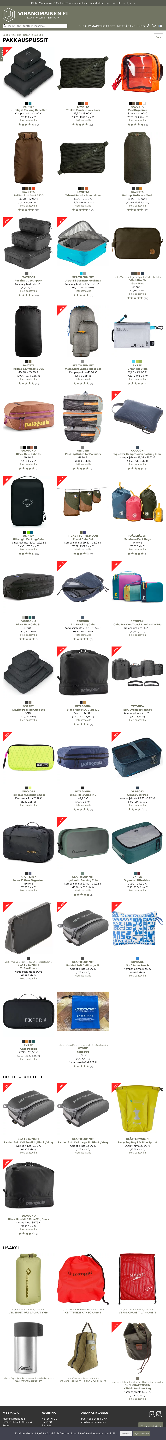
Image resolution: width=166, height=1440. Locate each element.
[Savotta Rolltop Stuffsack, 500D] (28, 346)
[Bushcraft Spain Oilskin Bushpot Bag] (137, 1362)
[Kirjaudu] (148, 26)
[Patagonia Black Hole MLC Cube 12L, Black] (28, 1199)
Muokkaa (125, 1433)
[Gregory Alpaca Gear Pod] (137, 773)
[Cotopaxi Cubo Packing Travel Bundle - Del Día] (137, 602)
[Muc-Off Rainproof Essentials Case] (28, 773)
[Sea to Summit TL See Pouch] (28, 942)
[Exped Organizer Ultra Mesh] (137, 858)
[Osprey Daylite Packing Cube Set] (28, 688)
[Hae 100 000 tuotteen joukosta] (35, 26)
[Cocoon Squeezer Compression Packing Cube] (137, 432)
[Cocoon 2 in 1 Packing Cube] (83, 602)
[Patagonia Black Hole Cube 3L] (28, 602)
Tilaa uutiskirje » (151, 1426)
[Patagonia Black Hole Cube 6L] (28, 432)
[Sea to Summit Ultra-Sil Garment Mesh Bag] (83, 260)
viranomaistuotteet (97, 26)
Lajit (6, 35)
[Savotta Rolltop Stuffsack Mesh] (137, 173)
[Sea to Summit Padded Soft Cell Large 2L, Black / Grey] (83, 1120)
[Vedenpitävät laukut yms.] (28, 1286)
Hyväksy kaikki (141, 1433)
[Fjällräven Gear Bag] (137, 260)
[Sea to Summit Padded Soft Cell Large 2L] (83, 942)
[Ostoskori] (154, 26)
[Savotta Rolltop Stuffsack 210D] (28, 173)
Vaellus (16, 35)
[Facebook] (152, 1414)
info (141, 26)
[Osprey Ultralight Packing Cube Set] (28, 88)
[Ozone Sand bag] (83, 1028)
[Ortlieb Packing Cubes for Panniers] (83, 432)
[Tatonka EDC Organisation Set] (137, 688)
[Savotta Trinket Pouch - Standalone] (83, 173)
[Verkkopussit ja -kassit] (137, 1286)
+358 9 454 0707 (97, 1418)
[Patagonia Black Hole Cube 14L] (83, 773)
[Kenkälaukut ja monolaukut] (83, 1362)
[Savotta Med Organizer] (137, 88)
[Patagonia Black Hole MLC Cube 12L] (83, 688)
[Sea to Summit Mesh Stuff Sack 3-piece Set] (83, 346)
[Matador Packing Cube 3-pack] (28, 260)
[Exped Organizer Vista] (137, 346)
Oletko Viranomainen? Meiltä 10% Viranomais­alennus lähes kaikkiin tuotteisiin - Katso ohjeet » (83, 3)
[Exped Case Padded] (28, 1028)
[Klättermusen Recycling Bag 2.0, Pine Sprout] (137, 1120)
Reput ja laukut (33, 35)
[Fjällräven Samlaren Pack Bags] (137, 517)
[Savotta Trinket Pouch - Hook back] (83, 88)
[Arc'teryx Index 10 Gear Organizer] (28, 858)
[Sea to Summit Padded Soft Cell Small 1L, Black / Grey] (28, 1120)
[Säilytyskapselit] (28, 1362)
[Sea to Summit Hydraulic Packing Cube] (83, 858)
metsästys (126, 26)
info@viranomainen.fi (93, 1422)
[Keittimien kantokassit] (83, 1286)
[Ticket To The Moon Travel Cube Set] (83, 517)
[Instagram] (159, 1414)
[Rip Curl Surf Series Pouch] (137, 942)
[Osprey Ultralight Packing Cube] (28, 517)
